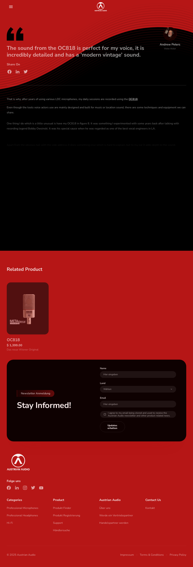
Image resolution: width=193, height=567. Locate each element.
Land (102, 388)
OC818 (133, 101)
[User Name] (138, 380)
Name (103, 373)
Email (103, 403)
